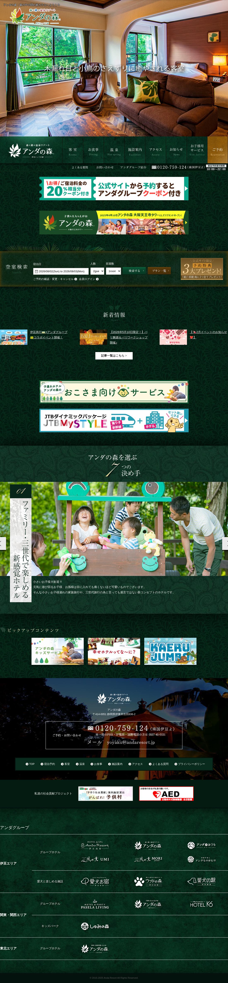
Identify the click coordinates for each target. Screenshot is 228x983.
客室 (65, 165)
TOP (32, 764)
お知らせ (171, 165)
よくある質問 (160, 764)
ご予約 (211, 165)
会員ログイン (87, 279)
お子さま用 (194, 165)
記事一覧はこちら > (114, 355)
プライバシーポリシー (191, 764)
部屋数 (110, 263)
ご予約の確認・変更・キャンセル (53, 279)
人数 (93, 263)
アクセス (151, 165)
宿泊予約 (49, 764)
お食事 (87, 165)
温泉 (106, 165)
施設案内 (130, 165)
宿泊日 (37, 264)
